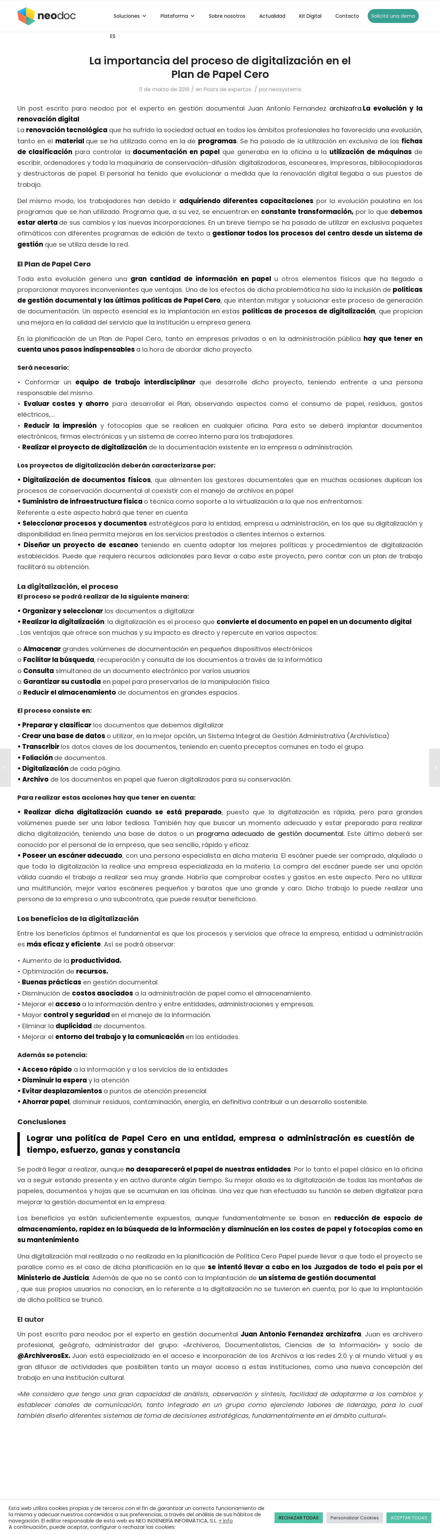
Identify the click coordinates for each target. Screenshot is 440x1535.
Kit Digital (310, 16)
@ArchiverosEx (42, 1355)
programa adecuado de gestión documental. (271, 833)
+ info (226, 1521)
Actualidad (272, 16)
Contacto (347, 16)
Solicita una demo (393, 16)
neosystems (285, 89)
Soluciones (130, 16)
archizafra (345, 108)
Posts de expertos (227, 89)
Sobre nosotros (227, 16)
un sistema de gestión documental (317, 1277)
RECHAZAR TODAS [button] (299, 1517)
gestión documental (61, 300)
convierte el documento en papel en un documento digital (314, 621)
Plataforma (178, 16)
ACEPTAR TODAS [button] (409, 1517)
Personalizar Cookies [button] (355, 1517)
